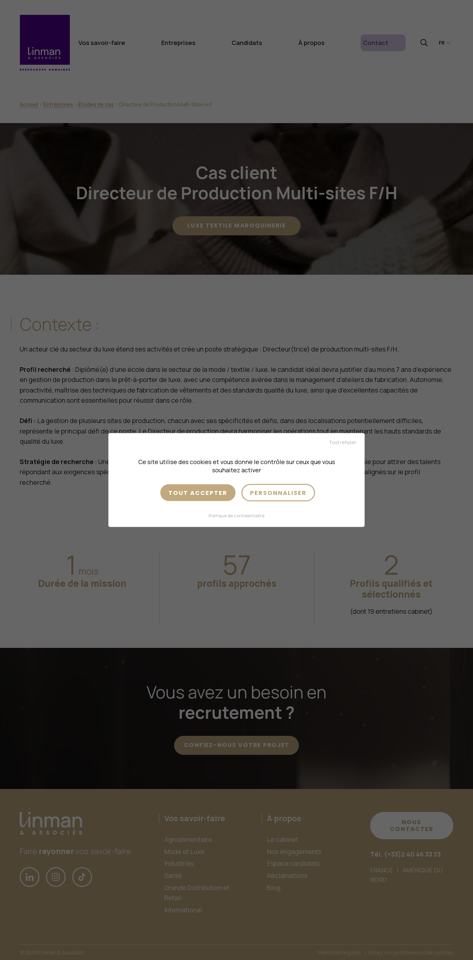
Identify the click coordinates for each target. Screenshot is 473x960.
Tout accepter (198, 492)
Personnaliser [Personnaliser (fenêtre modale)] (278, 492)
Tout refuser (342, 442)
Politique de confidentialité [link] (236, 516)
